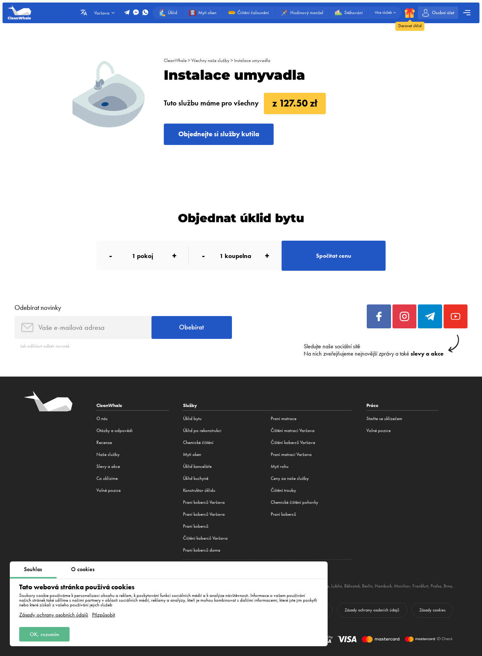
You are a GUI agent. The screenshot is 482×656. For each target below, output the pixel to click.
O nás (102, 418)
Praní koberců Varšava (204, 502)
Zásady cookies (432, 610)
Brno (448, 586)
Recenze (104, 442)
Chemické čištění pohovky (294, 502)
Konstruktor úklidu (199, 490)
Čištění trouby (283, 490)
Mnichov (402, 586)
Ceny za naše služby (290, 478)
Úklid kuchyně (195, 478)
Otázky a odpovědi (114, 430)
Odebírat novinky (37, 308)
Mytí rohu (279, 466)
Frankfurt (420, 586)
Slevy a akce (108, 466)
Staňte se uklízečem (384, 418)
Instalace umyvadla (252, 60)
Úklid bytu (192, 418)
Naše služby (108, 454)
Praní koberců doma (201, 550)
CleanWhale (175, 60)
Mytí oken (192, 454)
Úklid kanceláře (197, 466)
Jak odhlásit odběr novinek (45, 346)
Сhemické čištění (198, 442)
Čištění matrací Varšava (293, 430)
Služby (190, 405)
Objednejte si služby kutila (218, 134)
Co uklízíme (107, 478)
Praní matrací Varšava (291, 454)
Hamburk (383, 586)
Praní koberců (195, 526)
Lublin (336, 586)
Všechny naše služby (210, 60)
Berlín (367, 586)
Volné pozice (108, 490)
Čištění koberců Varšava (205, 538)
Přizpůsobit (103, 615)
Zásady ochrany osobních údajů (53, 615)
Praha (436, 586)
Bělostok (352, 586)
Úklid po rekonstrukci (202, 430)
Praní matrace (283, 418)
